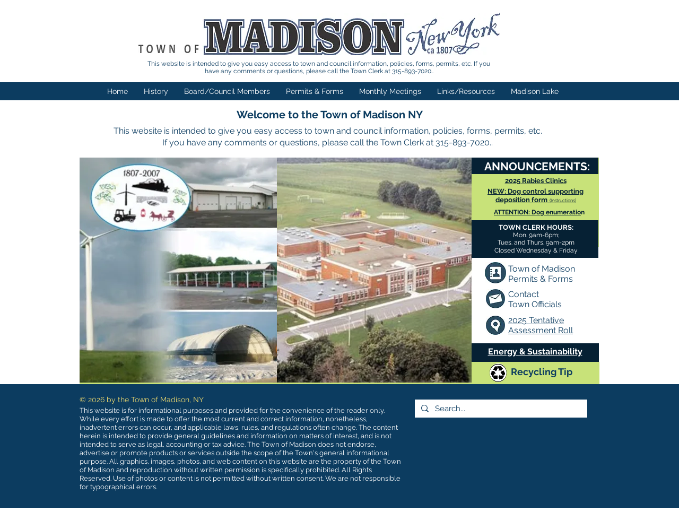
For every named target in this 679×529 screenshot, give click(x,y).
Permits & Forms (540, 279)
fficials (550, 304)
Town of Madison (541, 269)
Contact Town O (523, 299)
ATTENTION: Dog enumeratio (537, 212)
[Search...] (500, 409)
